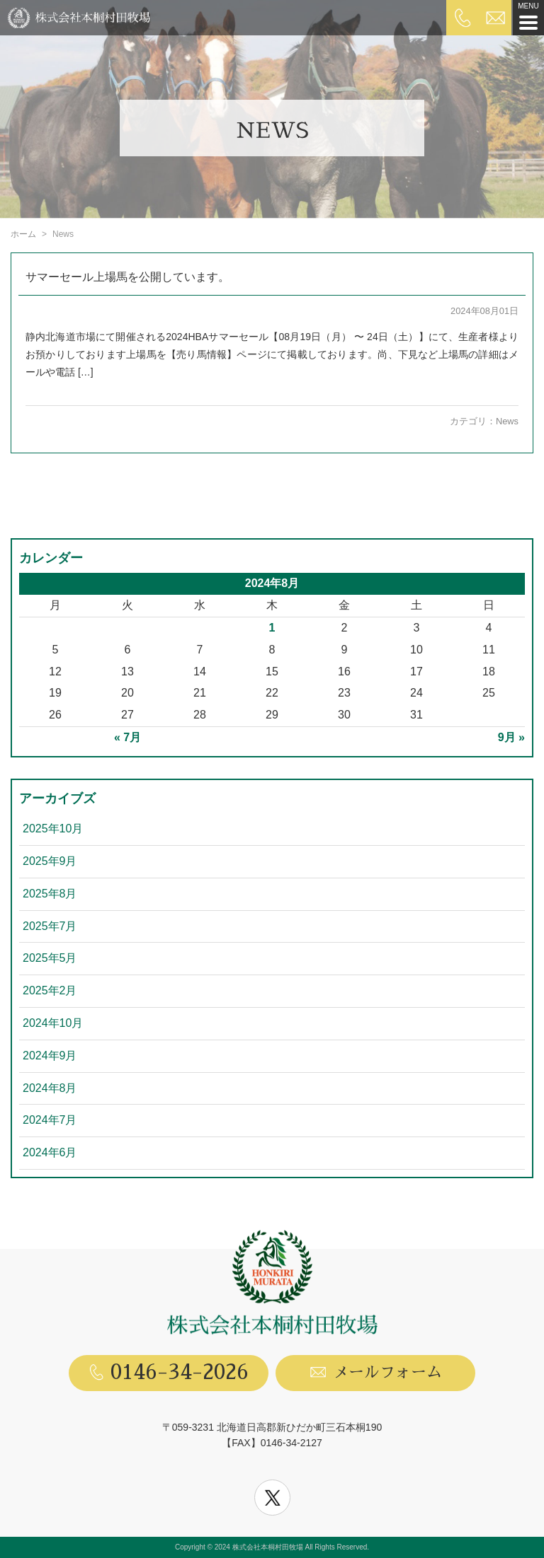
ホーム (23, 234)
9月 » (511, 737)
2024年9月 (50, 1056)
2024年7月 (50, 1120)
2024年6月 (50, 1152)
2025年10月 (53, 828)
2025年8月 (50, 894)
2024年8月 (50, 1088)
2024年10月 (53, 1023)
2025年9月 (50, 861)
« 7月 (127, 737)
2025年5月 (50, 958)
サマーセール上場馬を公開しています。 (128, 277)
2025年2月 (50, 990)
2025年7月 (50, 926)
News (507, 421)
